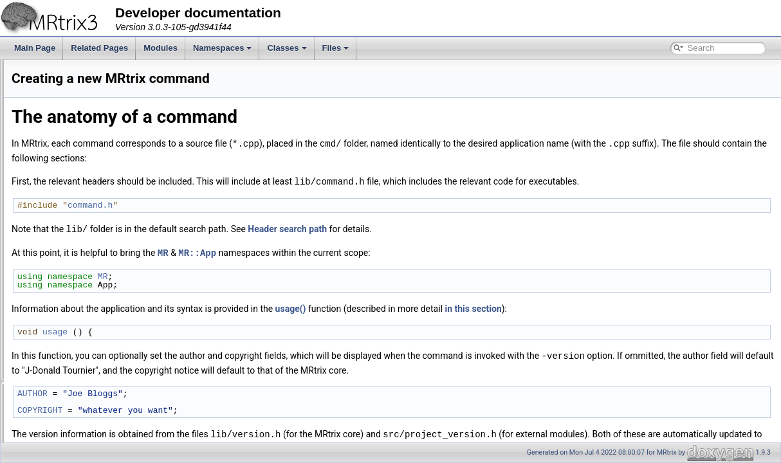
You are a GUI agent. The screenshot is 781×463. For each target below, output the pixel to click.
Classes (286, 48)
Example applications (58, 140)
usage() (451, 306)
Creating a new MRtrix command (78, 197)
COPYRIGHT (200, 407)
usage (215, 329)
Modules (160, 48)
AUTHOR (193, 390)
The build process (52, 98)
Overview (38, 84)
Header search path (448, 227)
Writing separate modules (65, 169)
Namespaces (222, 48)
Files (335, 48)
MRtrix (23, 70)
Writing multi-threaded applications (81, 183)
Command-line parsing (61, 112)
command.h (250, 204)
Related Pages (99, 48)
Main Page (34, 48)
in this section (633, 306)
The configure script (55, 126)
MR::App (358, 250)
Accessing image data (59, 154)
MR (323, 250)
